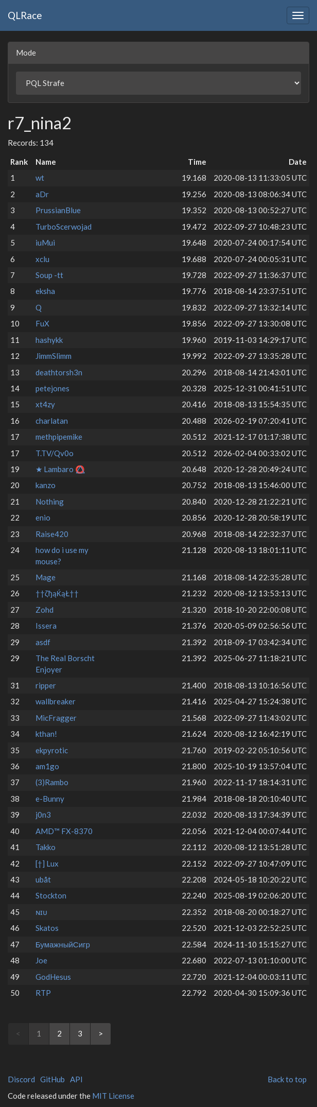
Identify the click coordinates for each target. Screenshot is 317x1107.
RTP (43, 992)
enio (43, 517)
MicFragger (56, 717)
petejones (52, 388)
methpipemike (59, 436)
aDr (42, 194)
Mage (46, 577)
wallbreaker (56, 701)
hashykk (49, 339)
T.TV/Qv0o (55, 453)
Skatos (47, 927)
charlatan (52, 420)
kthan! (46, 733)
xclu (42, 259)
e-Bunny (50, 798)
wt (40, 177)
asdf (43, 642)
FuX (42, 323)
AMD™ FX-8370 (64, 831)
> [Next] (100, 1033)
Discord (21, 1079)
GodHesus (53, 976)
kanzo (46, 485)
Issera (46, 625)
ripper (46, 685)
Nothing (50, 501)
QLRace (25, 15)
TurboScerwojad (64, 226)
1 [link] (39, 1033)
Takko (46, 847)
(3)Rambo (52, 782)
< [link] (18, 1033)
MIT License (113, 1095)
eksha (45, 291)
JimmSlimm (54, 355)
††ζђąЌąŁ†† (57, 593)
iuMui (45, 242)
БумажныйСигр (63, 944)
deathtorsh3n (59, 372)
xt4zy (45, 404)
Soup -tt (49, 275)
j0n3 (43, 814)
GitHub (52, 1079)
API (76, 1079)
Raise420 (52, 534)
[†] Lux (47, 863)
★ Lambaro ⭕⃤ (60, 469)
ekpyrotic (52, 750)
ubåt (43, 879)
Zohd (45, 609)
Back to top (287, 1079)
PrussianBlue (58, 210)
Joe (41, 960)
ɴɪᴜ (41, 911)
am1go (47, 766)
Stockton (51, 895)
